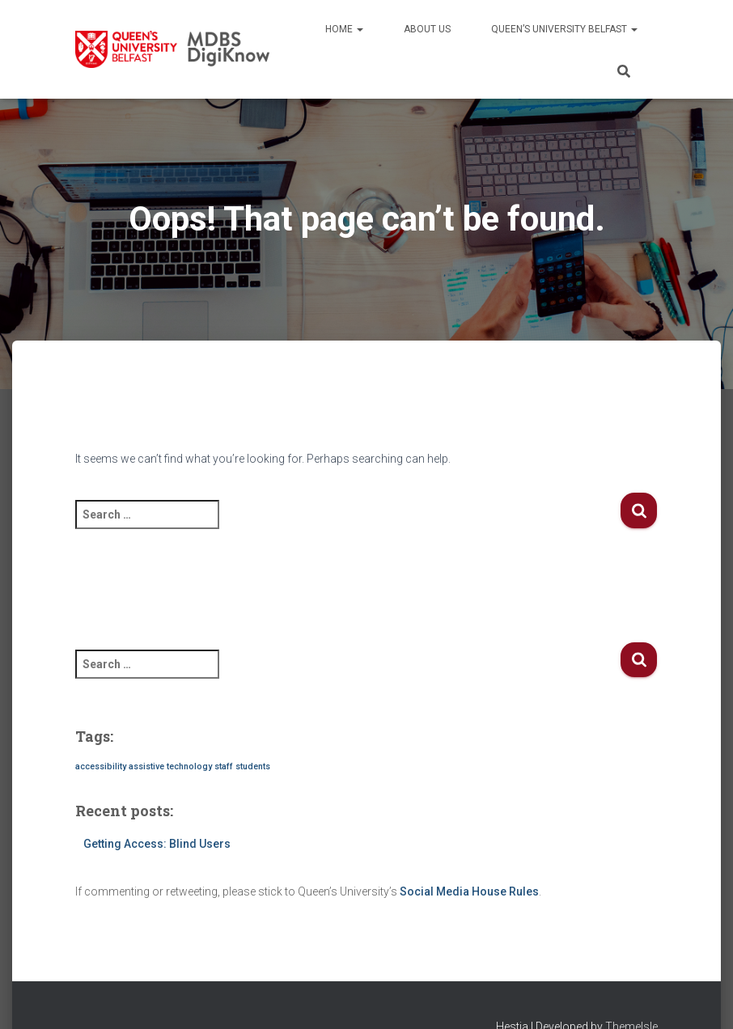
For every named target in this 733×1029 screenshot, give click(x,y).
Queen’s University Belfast (564, 29)
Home (344, 29)
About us (427, 29)
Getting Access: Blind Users (157, 843)
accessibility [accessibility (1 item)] (100, 766)
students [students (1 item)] (252, 766)
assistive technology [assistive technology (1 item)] (170, 766)
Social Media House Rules (469, 891)
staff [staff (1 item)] (223, 766)
